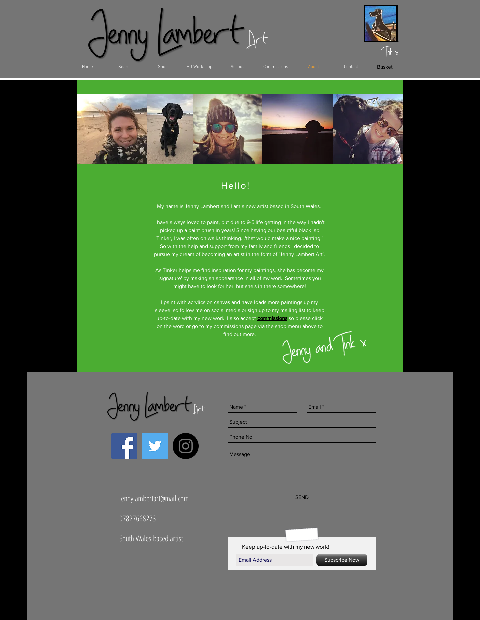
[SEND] (302, 497)
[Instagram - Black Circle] (186, 446)
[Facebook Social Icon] (124, 446)
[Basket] (384, 67)
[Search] (396, 40)
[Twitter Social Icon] (155, 446)
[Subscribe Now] (341, 560)
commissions (272, 318)
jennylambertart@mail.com (154, 498)
